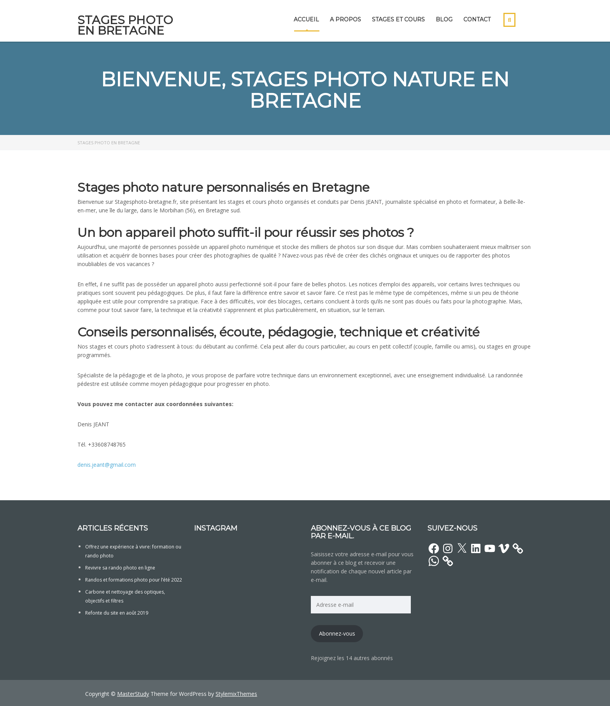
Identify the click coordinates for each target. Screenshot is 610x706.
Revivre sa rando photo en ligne (120, 567)
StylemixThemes (236, 693)
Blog (444, 19)
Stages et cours (398, 19)
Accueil (306, 19)
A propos (345, 19)
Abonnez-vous (337, 633)
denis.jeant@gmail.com (106, 464)
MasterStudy (133, 693)
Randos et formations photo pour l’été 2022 (133, 579)
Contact (477, 19)
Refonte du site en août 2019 (116, 613)
